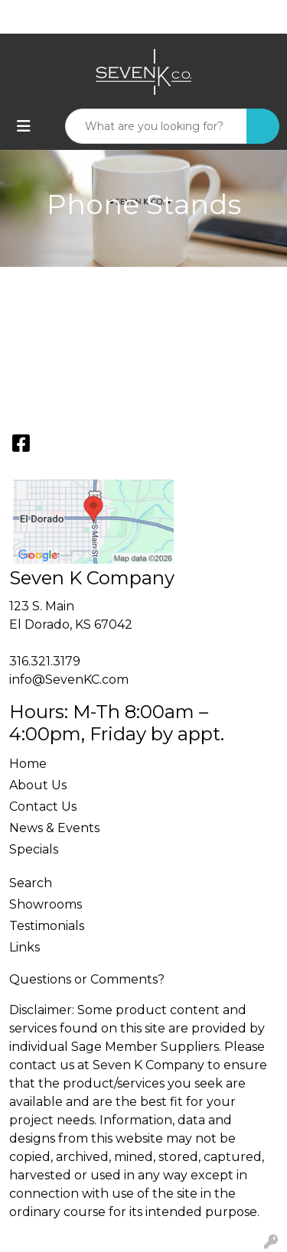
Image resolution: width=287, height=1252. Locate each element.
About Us (38, 785)
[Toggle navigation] (24, 126)
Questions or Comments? (87, 979)
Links (24, 947)
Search (30, 883)
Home (28, 763)
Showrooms (45, 904)
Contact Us (43, 806)
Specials (33, 849)
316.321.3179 (44, 661)
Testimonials (46, 926)
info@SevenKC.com (69, 679)
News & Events (54, 828)
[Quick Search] (156, 126)
